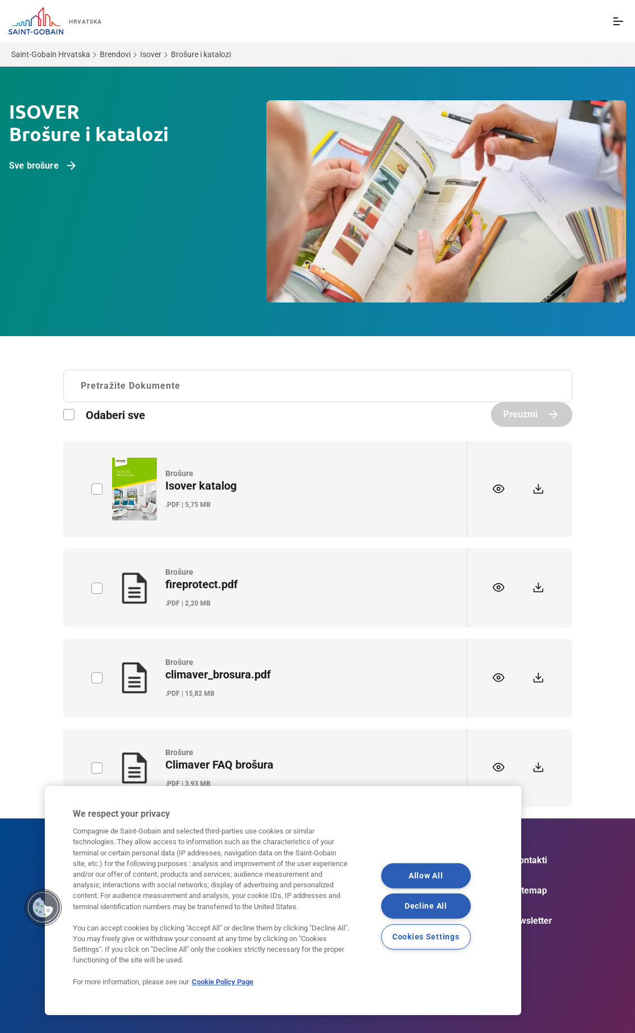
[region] (283, 900)
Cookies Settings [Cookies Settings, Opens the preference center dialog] (426, 937)
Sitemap (530, 890)
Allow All (426, 876)
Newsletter (530, 920)
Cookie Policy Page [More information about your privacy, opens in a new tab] (222, 982)
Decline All (426, 906)
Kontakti (530, 860)
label (96, 489)
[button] (43, 907)
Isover (150, 54)
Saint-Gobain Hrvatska (50, 54)
